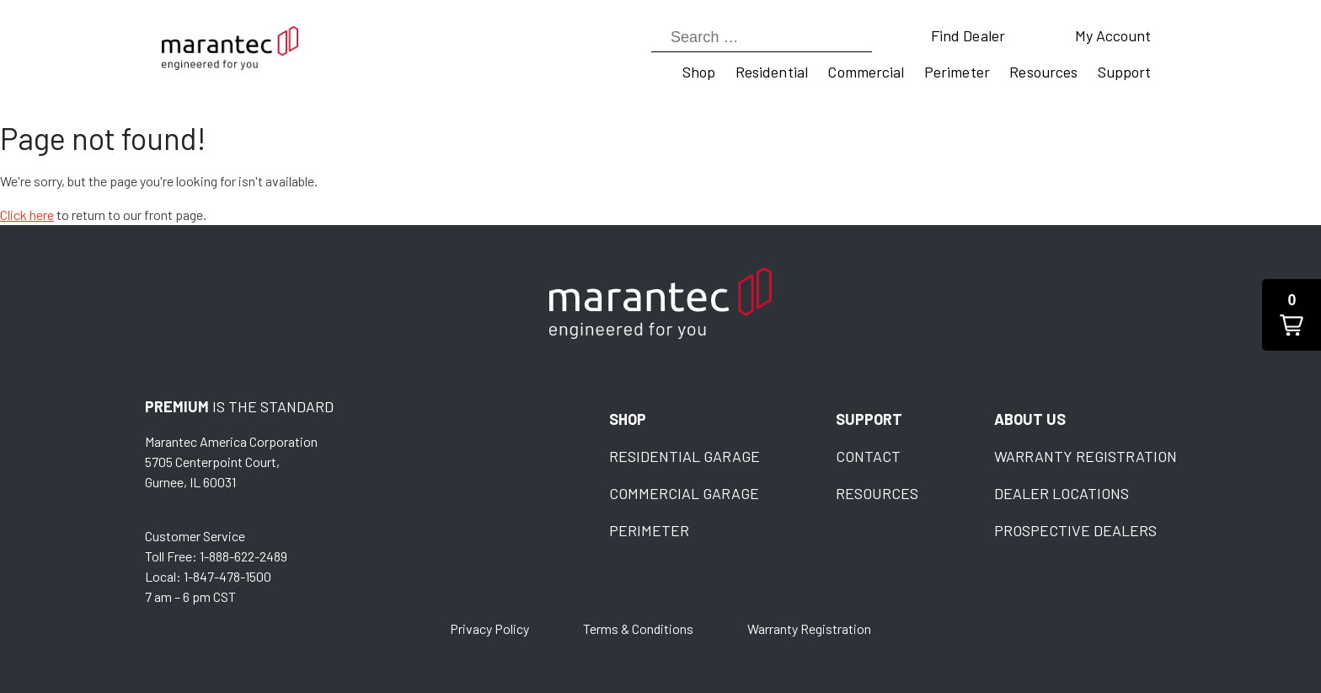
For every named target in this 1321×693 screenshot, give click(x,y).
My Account (1113, 35)
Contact (868, 456)
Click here (27, 215)
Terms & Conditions (638, 628)
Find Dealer (968, 35)
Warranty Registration (1085, 456)
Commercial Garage (684, 493)
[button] (1291, 315)
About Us (1030, 419)
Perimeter (957, 71)
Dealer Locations (1061, 493)
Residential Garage (684, 456)
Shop (698, 71)
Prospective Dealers (1075, 530)
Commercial (865, 71)
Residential (771, 71)
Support (1125, 71)
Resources (1043, 71)
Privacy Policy (489, 628)
